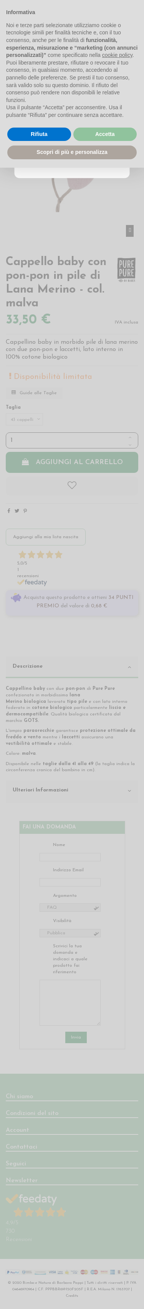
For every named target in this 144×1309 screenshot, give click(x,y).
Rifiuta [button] (39, 134)
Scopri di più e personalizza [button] (71, 152)
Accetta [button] (105, 134)
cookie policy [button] (117, 55)
